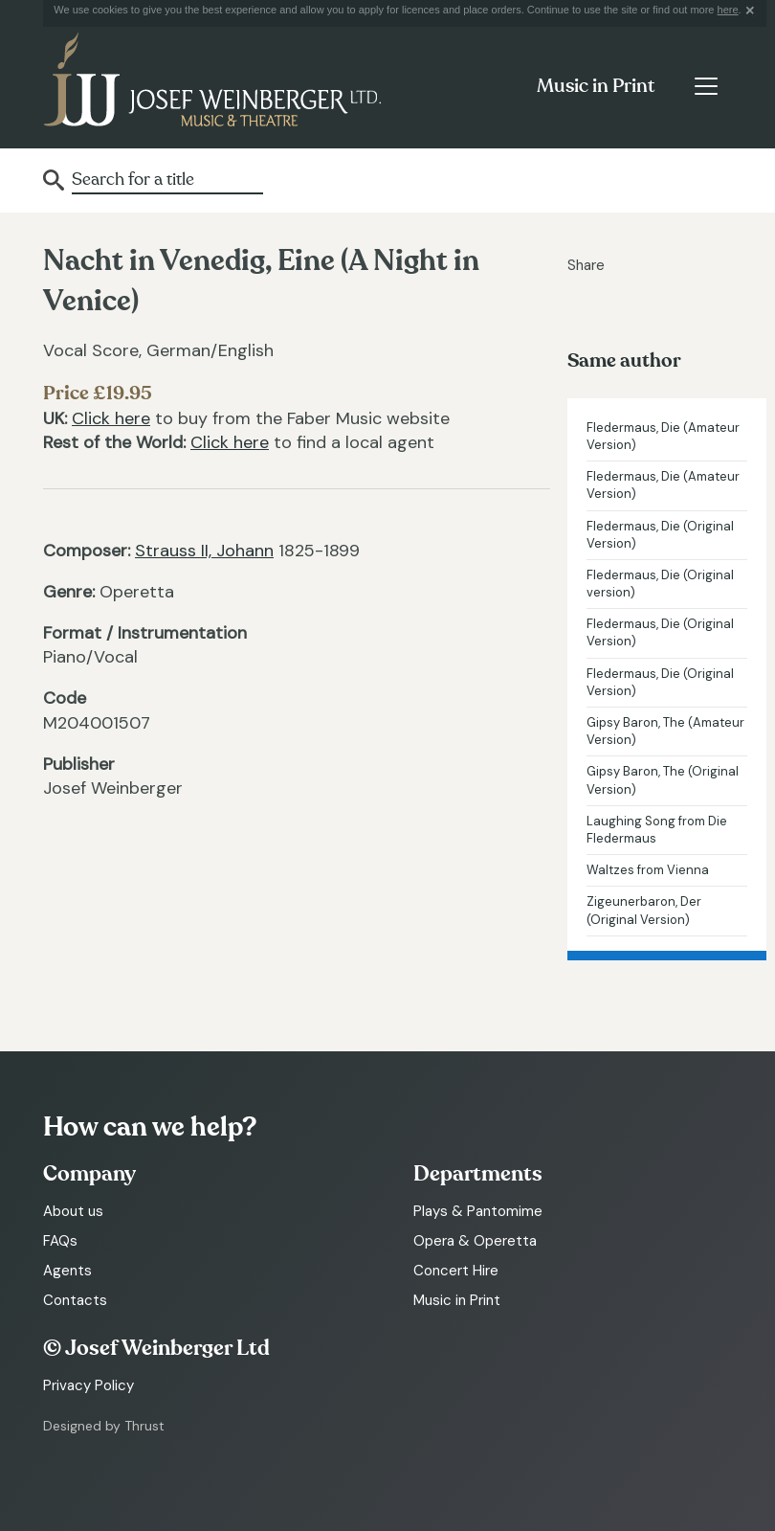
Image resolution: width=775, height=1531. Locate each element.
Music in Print (595, 86)
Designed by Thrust (104, 1425)
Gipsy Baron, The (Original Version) (663, 780)
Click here (111, 418)
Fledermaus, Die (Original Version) (660, 535)
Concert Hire (455, 1270)
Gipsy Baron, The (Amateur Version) (665, 731)
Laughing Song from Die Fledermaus (657, 829)
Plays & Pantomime (477, 1211)
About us (73, 1211)
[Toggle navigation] (705, 86)
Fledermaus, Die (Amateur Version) (663, 436)
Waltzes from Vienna (648, 870)
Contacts (75, 1300)
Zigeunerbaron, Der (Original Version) (644, 910)
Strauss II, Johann (204, 550)
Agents (67, 1270)
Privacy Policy (88, 1385)
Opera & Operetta (475, 1240)
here (728, 9)
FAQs (60, 1240)
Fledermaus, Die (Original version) (660, 583)
